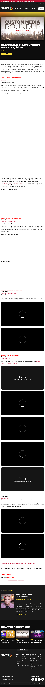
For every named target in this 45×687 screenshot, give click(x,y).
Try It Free (32, 658)
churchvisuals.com (20, 599)
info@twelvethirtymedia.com (16, 580)
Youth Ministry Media (33, 667)
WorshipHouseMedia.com (7, 183)
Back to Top (22, 649)
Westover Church (5, 80)
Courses (40, 663)
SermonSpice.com (18, 183)
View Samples (25, 663)
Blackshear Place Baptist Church (8, 221)
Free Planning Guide (25, 666)
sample (11, 590)
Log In (36, 3)
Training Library (40, 657)
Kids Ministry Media (33, 663)
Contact (18, 661)
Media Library (18, 8)
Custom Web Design (32, 683)
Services (26, 8)
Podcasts (40, 660)
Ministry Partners (18, 664)
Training (33, 8)
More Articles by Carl (21, 614)
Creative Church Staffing (7, 358)
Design (4, 54)
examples (6, 590)
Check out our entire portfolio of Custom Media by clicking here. (18, 563)
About (17, 654)
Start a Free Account (25, 657)
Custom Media (25, 654)
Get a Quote (25, 660)
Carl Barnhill (4, 50)
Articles (40, 665)
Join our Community (8, 679)
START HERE (31, 1)
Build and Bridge (5, 498)
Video (9, 54)
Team (17, 659)
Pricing (41, 8)
